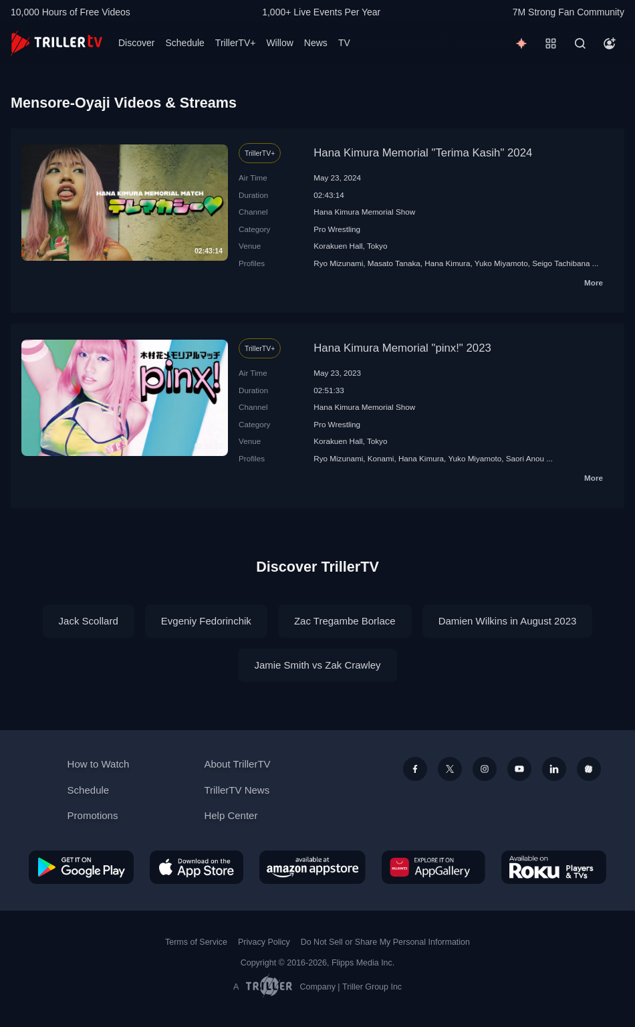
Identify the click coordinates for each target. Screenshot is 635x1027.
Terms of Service (196, 942)
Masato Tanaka (394, 263)
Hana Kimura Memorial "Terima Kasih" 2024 (422, 152)
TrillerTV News (236, 790)
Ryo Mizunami (338, 263)
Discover (136, 42)
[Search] (580, 43)
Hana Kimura (447, 263)
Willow (279, 42)
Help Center (230, 815)
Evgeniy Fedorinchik (206, 620)
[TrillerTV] (56, 43)
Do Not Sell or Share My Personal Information (385, 942)
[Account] (609, 43)
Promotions (93, 815)
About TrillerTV (237, 764)
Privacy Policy (264, 942)
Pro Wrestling (336, 229)
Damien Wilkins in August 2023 (507, 620)
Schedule (184, 42)
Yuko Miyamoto (501, 263)
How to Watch (99, 764)
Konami (381, 458)
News (316, 42)
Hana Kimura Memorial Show (364, 211)
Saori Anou (525, 458)
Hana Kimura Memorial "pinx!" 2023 (402, 348)
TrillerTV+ (235, 42)
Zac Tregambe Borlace (345, 620)
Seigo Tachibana (561, 263)
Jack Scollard (88, 620)
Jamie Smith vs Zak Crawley (317, 665)
